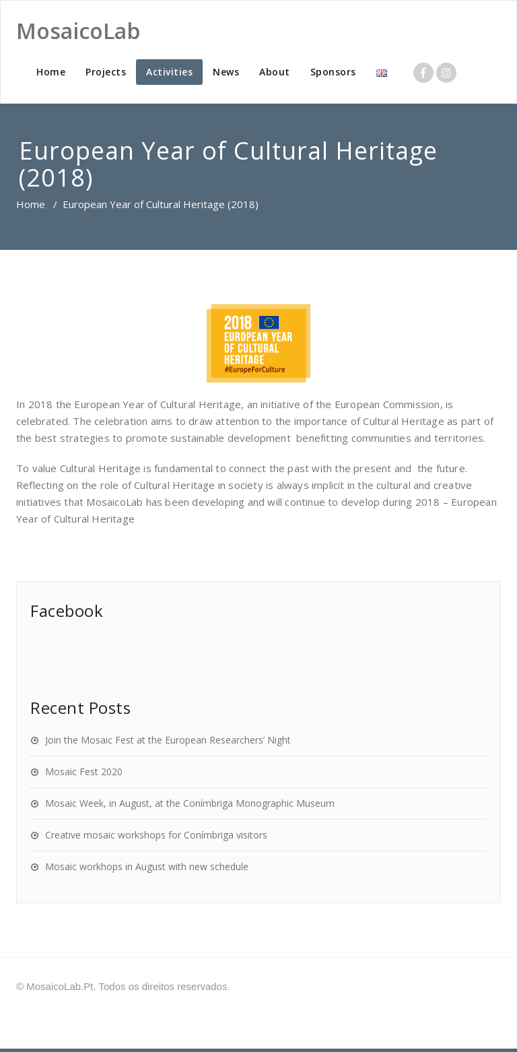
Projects (105, 71)
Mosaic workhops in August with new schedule (146, 866)
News (226, 71)
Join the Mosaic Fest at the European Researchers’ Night (168, 739)
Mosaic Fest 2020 (84, 771)
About (274, 71)
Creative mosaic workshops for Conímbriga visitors (156, 834)
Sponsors (333, 71)
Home (50, 71)
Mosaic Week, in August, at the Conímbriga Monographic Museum (190, 803)
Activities (169, 71)
